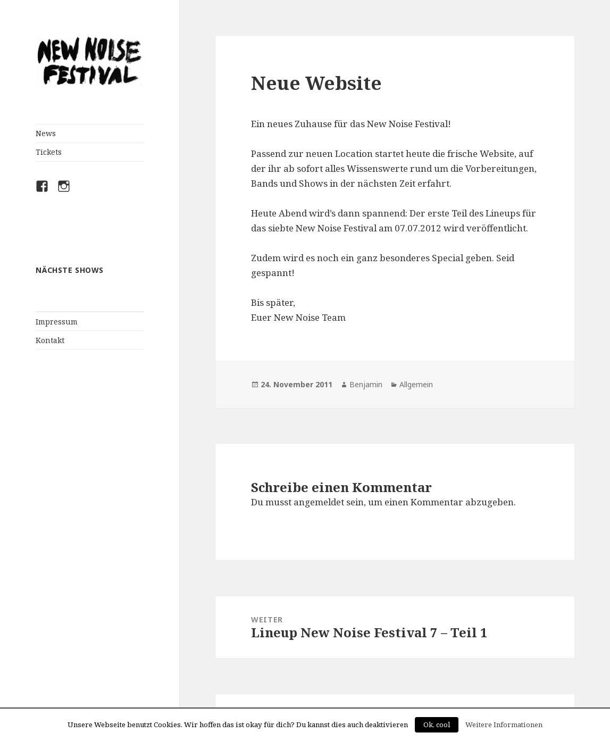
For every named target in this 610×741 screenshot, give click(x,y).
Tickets (49, 152)
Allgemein (416, 384)
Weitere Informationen (503, 724)
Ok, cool (436, 724)
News (46, 133)
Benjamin (365, 384)
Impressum (57, 322)
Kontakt (50, 340)
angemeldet (319, 502)
